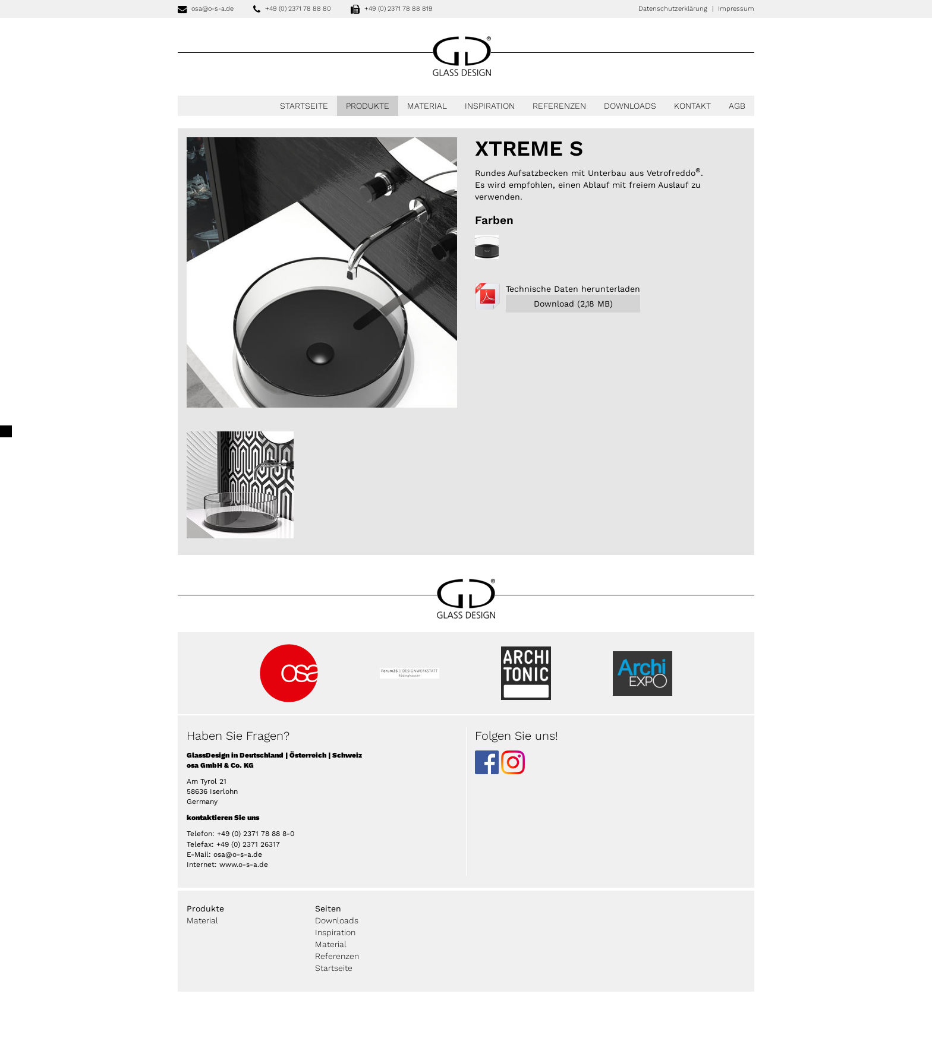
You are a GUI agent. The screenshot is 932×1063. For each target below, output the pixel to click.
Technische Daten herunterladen (573, 298)
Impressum (736, 8)
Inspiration (490, 106)
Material (427, 106)
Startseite (304, 106)
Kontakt (692, 106)
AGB (737, 106)
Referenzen (559, 106)
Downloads (630, 106)
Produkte (367, 106)
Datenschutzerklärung (672, 8)
